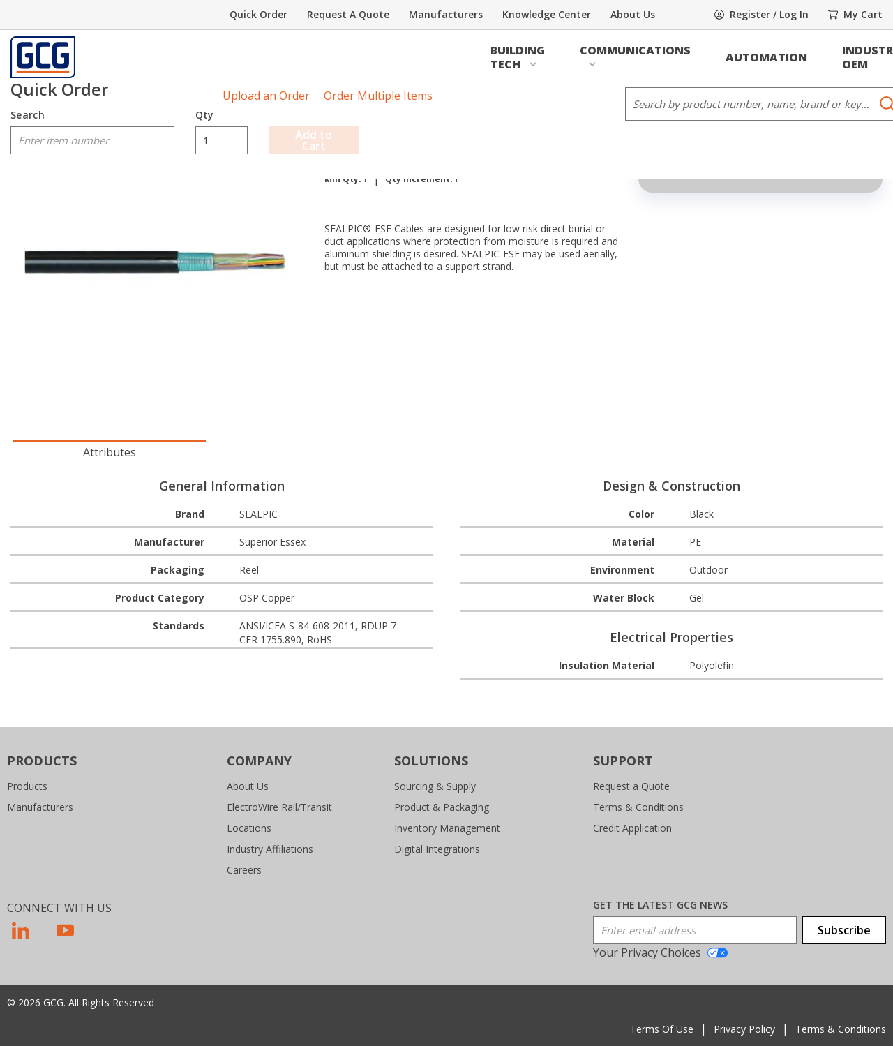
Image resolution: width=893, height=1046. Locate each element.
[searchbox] (92, 140)
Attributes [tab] (109, 452)
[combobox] (92, 140)
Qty (204, 115)
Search (27, 115)
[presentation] (109, 450)
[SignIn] (761, 14)
